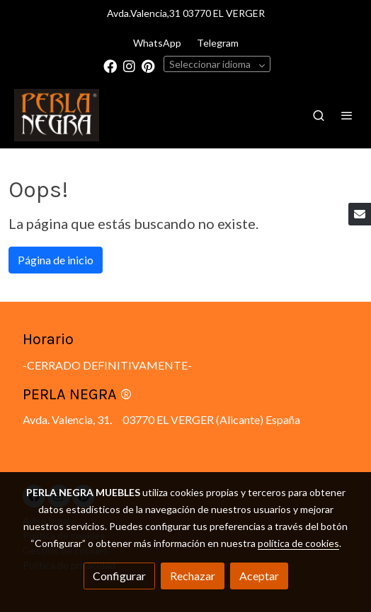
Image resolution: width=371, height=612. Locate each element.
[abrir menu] (347, 115)
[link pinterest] (148, 65)
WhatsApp (157, 43)
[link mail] (359, 214)
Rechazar (192, 575)
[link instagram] (129, 65)
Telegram (218, 43)
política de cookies (298, 543)
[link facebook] (110, 65)
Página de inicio (55, 259)
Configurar (119, 575)
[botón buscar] (318, 115)
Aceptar (259, 575)
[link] (56, 115)
